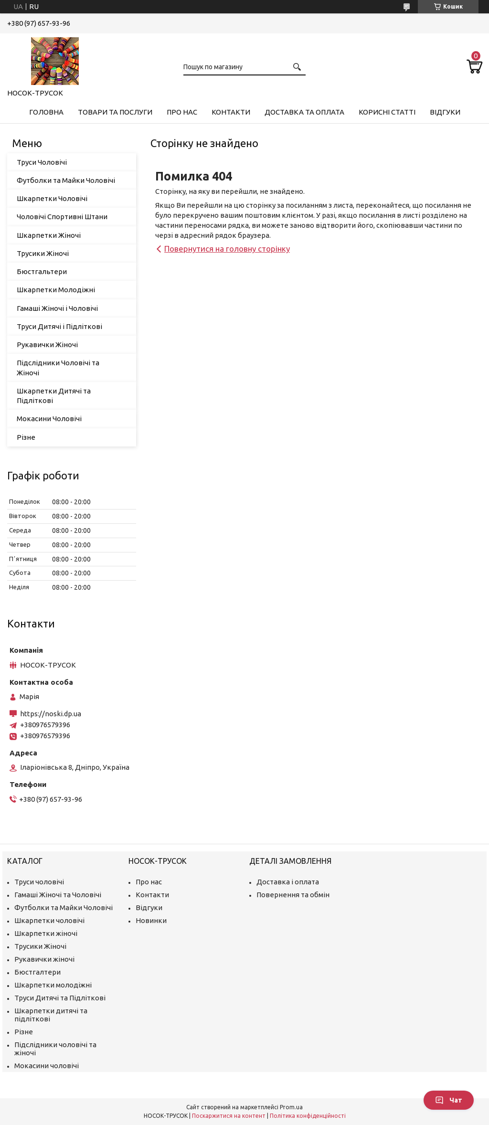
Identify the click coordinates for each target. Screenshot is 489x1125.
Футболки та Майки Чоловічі (66, 180)
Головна (46, 112)
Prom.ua (291, 1107)
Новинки (151, 920)
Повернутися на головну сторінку (227, 248)
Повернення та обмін (293, 895)
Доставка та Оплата (304, 112)
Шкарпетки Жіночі (49, 235)
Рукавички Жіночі (47, 344)
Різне (26, 437)
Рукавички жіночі (44, 959)
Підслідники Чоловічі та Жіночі (58, 367)
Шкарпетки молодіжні (53, 985)
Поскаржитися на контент (229, 1116)
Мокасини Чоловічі (49, 418)
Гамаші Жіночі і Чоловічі (57, 308)
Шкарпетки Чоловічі (52, 198)
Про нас (182, 112)
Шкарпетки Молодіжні (56, 290)
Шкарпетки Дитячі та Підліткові (54, 395)
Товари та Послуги (115, 112)
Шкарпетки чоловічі (49, 920)
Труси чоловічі (39, 882)
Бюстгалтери (37, 972)
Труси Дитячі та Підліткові (60, 998)
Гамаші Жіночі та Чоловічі (57, 895)
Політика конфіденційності (308, 1116)
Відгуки (445, 112)
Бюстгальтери (42, 271)
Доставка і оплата (287, 882)
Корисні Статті (387, 112)
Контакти (231, 112)
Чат (448, 1100)
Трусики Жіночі (43, 253)
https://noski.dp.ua (50, 714)
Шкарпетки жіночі (45, 933)
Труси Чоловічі (42, 162)
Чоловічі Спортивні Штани (62, 216)
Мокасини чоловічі (46, 1065)
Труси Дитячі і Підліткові (59, 326)
